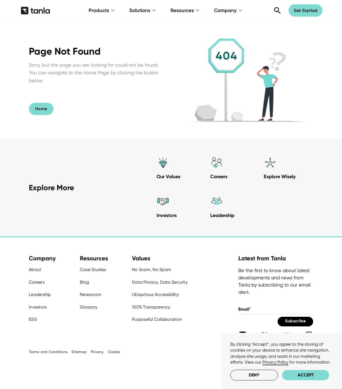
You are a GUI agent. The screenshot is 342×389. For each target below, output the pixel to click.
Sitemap (79, 352)
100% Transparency (151, 307)
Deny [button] (254, 374)
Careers (37, 282)
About (35, 269)
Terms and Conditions (48, 352)
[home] (35, 10)
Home (41, 108)
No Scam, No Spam (151, 269)
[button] (102, 10)
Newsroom (90, 294)
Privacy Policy (275, 362)
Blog (84, 282)
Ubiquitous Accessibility (155, 294)
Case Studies (93, 269)
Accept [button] (306, 374)
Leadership (40, 294)
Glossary (88, 307)
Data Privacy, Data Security (160, 282)
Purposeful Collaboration (157, 319)
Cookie (114, 352)
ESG (33, 319)
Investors (38, 307)
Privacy (97, 352)
